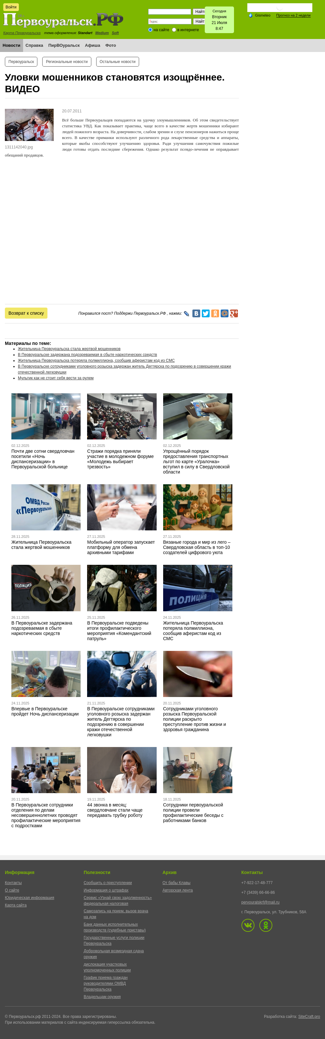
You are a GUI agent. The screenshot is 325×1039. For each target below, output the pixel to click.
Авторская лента (177, 890)
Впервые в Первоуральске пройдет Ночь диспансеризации (45, 711)
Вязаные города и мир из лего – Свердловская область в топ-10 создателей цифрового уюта (196, 547)
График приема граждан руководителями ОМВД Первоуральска (106, 983)
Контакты (13, 883)
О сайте (12, 890)
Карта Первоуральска (22, 33)
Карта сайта (16, 905)
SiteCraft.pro (309, 1016)
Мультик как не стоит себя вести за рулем (56, 378)
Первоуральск (21, 61)
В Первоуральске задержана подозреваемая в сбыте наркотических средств (87, 354)
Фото (110, 45)
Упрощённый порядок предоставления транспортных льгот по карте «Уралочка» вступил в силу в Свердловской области (196, 462)
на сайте (161, 30)
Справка (34, 45)
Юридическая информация (29, 897)
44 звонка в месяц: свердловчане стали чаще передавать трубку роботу (114, 810)
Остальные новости (118, 61)
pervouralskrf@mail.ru (260, 902)
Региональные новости (66, 61)
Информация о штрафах (106, 890)
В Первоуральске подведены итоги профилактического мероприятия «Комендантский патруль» (119, 630)
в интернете (188, 30)
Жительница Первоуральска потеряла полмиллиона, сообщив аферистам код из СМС (96, 360)
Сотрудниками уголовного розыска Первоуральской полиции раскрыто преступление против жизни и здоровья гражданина (194, 719)
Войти (11, 7)
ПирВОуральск (64, 45)
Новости (11, 45)
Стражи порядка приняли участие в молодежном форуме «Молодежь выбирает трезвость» (120, 459)
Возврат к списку (26, 313)
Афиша (92, 45)
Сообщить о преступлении (108, 883)
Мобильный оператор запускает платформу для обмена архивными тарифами (121, 547)
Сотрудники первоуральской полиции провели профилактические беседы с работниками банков (193, 812)
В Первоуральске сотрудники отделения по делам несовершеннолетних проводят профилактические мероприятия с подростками (45, 815)
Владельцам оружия (102, 997)
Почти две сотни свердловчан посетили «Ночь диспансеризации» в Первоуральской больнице (42, 459)
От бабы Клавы (176, 883)
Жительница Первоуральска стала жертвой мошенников (69, 349)
